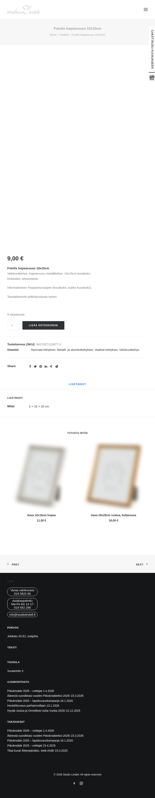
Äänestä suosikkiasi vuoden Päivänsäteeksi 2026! (38, 695)
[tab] (77, 385)
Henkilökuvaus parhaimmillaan (26, 705)
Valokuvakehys (129, 349)
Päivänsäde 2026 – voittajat (24, 691)
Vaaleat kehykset (106, 349)
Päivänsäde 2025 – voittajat (24, 745)
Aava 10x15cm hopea (41, 515)
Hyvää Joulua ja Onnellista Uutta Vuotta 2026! (36, 710)
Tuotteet (64, 34)
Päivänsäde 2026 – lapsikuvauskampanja (33, 700)
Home (53, 34)
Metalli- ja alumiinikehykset (75, 349)
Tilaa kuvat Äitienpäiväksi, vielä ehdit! (30, 750)
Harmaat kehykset (43, 349)
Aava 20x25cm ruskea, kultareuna (113, 515)
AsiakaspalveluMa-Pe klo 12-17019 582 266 (22, 604)
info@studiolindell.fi (22, 614)
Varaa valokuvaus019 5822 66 (22, 591)
